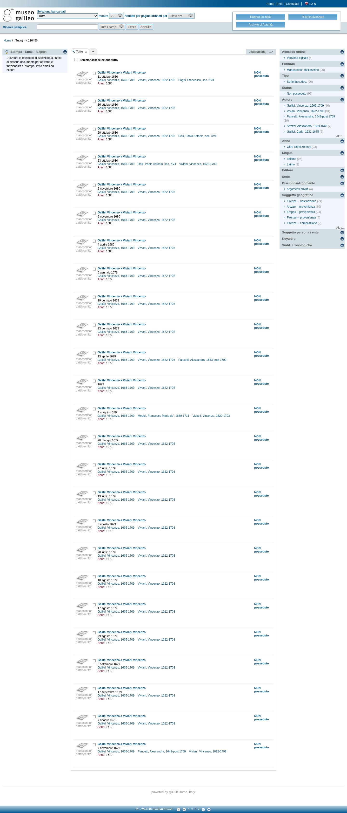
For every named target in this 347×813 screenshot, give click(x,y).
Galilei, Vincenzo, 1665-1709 (116, 80)
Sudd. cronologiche (297, 245)
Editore (287, 170)
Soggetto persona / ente (300, 232)
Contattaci (292, 4)
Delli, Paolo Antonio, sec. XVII (197, 136)
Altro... (340, 136)
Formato (288, 64)
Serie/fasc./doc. (297, 81)
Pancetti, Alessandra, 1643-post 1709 (202, 360)
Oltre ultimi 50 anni (299, 147)
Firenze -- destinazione (301, 201)
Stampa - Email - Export (26, 52)
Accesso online (294, 52)
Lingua (287, 153)
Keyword (288, 238)
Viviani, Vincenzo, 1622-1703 (157, 80)
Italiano (291, 159)
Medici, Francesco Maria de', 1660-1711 (164, 415)
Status (287, 87)
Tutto (79, 51)
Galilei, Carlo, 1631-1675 (303, 131)
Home (270, 4)
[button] (116, 16)
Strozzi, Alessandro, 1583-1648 (307, 126)
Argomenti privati (297, 189)
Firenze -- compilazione (302, 223)
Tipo (285, 75)
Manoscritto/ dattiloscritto (303, 70)
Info (280, 4)
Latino (291, 164)
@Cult (174, 792)
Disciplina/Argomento (298, 183)
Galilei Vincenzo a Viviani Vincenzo (122, 72)
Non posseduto (297, 93)
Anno (286, 141)
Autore (287, 99)
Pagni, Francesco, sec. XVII (196, 80)
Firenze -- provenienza (301, 217)
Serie (286, 176)
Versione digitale (297, 58)
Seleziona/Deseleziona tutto (98, 60)
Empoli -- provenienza (301, 212)
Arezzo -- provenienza (301, 206)
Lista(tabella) (261, 52)
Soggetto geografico (297, 195)
